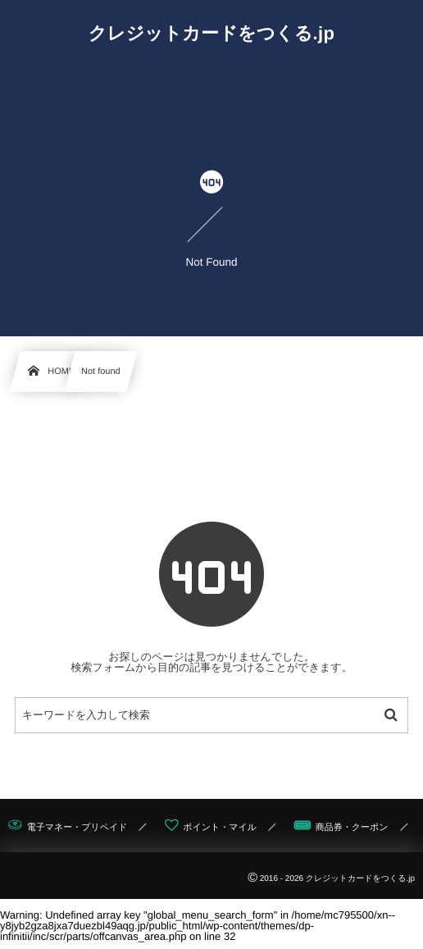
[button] (379, 22)
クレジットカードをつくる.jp (212, 34)
